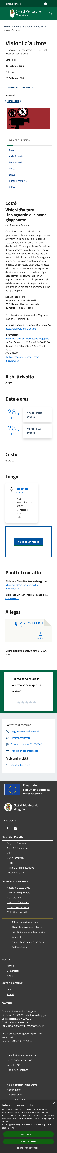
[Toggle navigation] (6, 13)
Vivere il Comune (23, 26)
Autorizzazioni (19, 947)
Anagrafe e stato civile (18, 887)
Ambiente (17, 937)
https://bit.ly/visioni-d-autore (20, 328)
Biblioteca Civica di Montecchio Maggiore (27, 338)
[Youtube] (15, 829)
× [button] (53, 1103)
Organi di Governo (16, 843)
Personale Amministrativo (20, 867)
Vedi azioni (28, 88)
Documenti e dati (16, 872)
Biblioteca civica (22, 490)
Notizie (10, 966)
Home (7, 26)
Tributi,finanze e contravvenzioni (29, 932)
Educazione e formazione (25, 922)
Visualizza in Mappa (28, 542)
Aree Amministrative (18, 848)
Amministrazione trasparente (22, 1085)
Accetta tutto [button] (28, 1134)
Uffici (9, 853)
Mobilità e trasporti (17, 912)
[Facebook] (7, 829)
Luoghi (10, 989)
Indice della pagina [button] (19, 140)
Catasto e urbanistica (18, 907)
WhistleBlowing (15, 1094)
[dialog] (28, 1126)
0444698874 (12, 598)
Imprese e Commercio (18, 902)
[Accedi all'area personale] (45, 4)
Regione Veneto (13, 4)
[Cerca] (50, 13)
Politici (10, 863)
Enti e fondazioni (15, 858)
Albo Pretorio (14, 1089)
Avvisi (10, 975)
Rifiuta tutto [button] (28, 1141)
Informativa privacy (17, 1099)
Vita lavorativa (14, 897)
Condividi (13, 88)
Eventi (39, 26)
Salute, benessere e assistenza (28, 942)
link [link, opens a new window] (12, 1128)
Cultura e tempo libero (18, 892)
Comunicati (13, 971)
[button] (28, 1147)
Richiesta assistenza (17, 1070)
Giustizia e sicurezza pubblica (27, 927)
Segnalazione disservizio (19, 1060)
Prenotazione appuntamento (21, 1055)
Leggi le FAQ (13, 1065)
